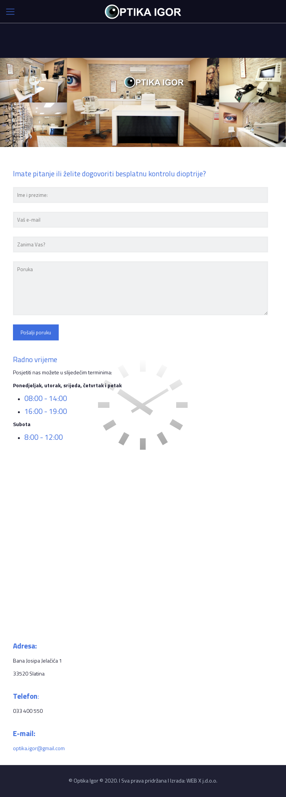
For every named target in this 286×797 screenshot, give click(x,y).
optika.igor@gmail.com (39, 748)
